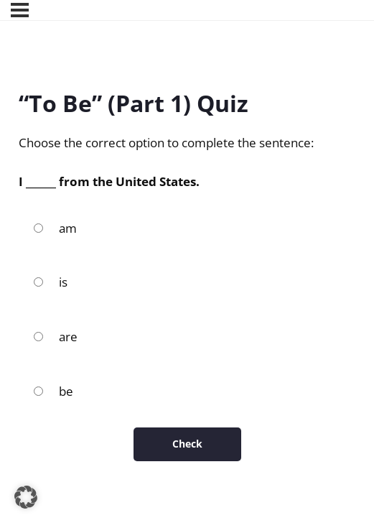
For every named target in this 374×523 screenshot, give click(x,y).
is (50, 282)
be (53, 391)
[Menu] (19, 10)
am (55, 228)
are (55, 336)
